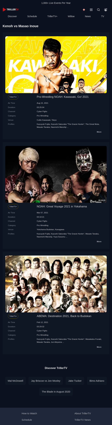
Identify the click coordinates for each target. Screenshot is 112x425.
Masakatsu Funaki (93, 339)
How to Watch (29, 413)
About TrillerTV (83, 413)
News (88, 16)
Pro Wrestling (42, 116)
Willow (71, 16)
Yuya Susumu (59, 237)
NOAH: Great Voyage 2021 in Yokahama (62, 206)
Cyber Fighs (42, 111)
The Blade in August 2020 (56, 391)
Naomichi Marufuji (58, 127)
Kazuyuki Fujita (43, 124)
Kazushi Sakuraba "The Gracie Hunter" (67, 124)
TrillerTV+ (52, 16)
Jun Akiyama (56, 342)
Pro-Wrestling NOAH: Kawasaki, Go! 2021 (63, 96)
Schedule (32, 16)
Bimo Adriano (97, 380)
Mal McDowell (15, 380)
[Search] (98, 9)
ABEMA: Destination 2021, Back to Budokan (64, 316)
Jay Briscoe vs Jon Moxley (45, 380)
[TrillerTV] (11, 10)
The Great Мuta (92, 124)
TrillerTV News (83, 419)
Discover (12, 16)
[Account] (105, 9)
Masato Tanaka (43, 127)
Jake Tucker (75, 380)
